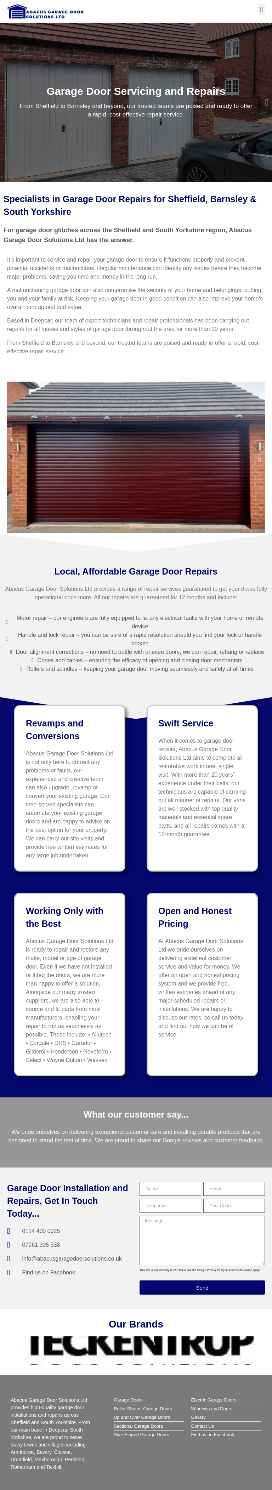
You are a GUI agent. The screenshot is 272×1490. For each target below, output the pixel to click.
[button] (261, 9)
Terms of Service (241, 1270)
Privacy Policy (216, 1270)
